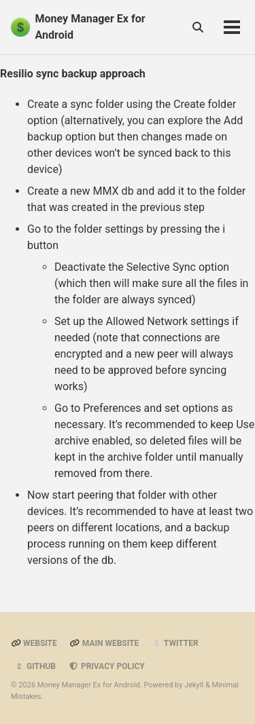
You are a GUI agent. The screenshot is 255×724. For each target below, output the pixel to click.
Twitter (175, 643)
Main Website (104, 643)
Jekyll (193, 685)
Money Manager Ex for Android (90, 26)
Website (34, 643)
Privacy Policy (107, 666)
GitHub (35, 666)
